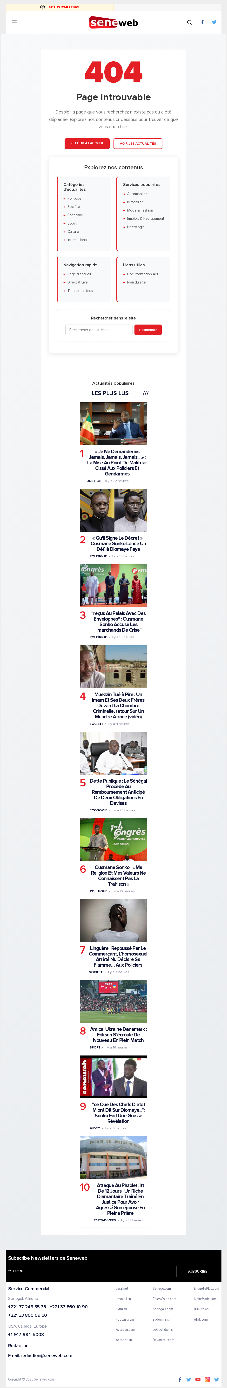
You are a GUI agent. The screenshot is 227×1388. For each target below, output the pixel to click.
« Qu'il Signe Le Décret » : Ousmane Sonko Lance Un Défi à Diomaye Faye (118, 543)
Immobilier (135, 202)
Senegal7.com (163, 1309)
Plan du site (136, 282)
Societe (96, 723)
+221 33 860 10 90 (68, 1307)
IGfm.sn (121, 1309)
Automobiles (137, 193)
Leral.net (122, 1289)
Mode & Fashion (140, 210)
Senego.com (162, 1289)
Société (73, 207)
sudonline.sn (162, 1319)
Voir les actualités (138, 144)
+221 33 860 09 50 (27, 1315)
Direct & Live (77, 282)
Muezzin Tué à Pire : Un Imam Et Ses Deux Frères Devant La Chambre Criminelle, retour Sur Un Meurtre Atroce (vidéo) (118, 705)
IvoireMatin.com (205, 1299)
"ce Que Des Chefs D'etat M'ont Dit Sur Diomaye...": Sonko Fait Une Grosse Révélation (118, 1113)
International (77, 240)
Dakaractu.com (163, 1340)
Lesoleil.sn (123, 1299)
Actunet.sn (124, 1340)
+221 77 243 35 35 (27, 1307)
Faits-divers (105, 1220)
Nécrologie (136, 227)
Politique (74, 198)
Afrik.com (200, 1319)
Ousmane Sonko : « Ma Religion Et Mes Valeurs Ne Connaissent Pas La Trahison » (118, 875)
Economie (98, 810)
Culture (73, 231)
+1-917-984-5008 (26, 1335)
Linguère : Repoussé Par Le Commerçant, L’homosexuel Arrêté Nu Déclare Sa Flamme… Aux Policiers (118, 957)
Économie (75, 215)
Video (95, 1128)
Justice (94, 481)
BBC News (201, 1309)
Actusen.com (125, 1330)
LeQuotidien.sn (163, 1330)
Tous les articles (80, 290)
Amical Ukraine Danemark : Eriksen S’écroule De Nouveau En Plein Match (118, 1035)
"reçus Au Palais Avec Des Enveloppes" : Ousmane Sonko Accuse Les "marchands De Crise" (118, 622)
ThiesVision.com (164, 1299)
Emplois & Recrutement (145, 218)
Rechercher (148, 330)
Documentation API (142, 274)
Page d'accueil (79, 274)
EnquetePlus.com (206, 1289)
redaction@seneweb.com (46, 1356)
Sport (72, 223)
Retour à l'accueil (87, 143)
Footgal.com (125, 1319)
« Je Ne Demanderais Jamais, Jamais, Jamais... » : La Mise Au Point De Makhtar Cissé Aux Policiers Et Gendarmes (117, 463)
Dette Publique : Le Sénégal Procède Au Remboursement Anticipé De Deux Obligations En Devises (118, 792)
